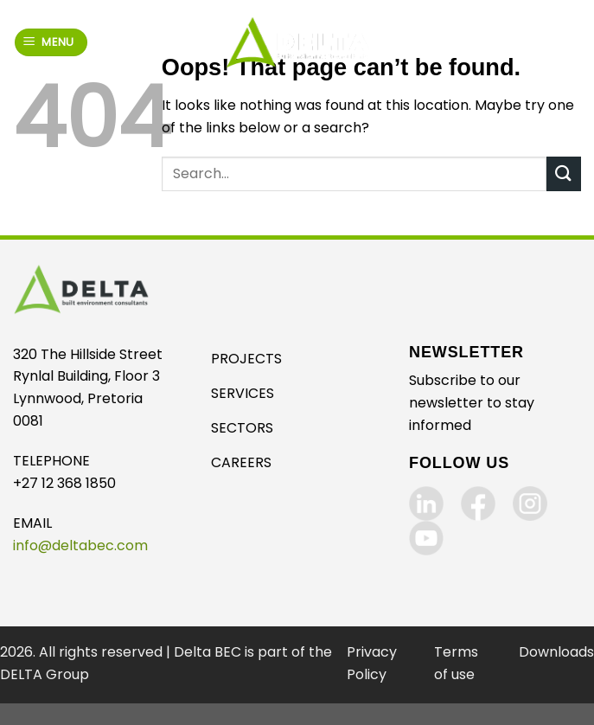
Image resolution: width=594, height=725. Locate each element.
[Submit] (563, 173)
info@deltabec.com (80, 545)
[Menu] (51, 43)
